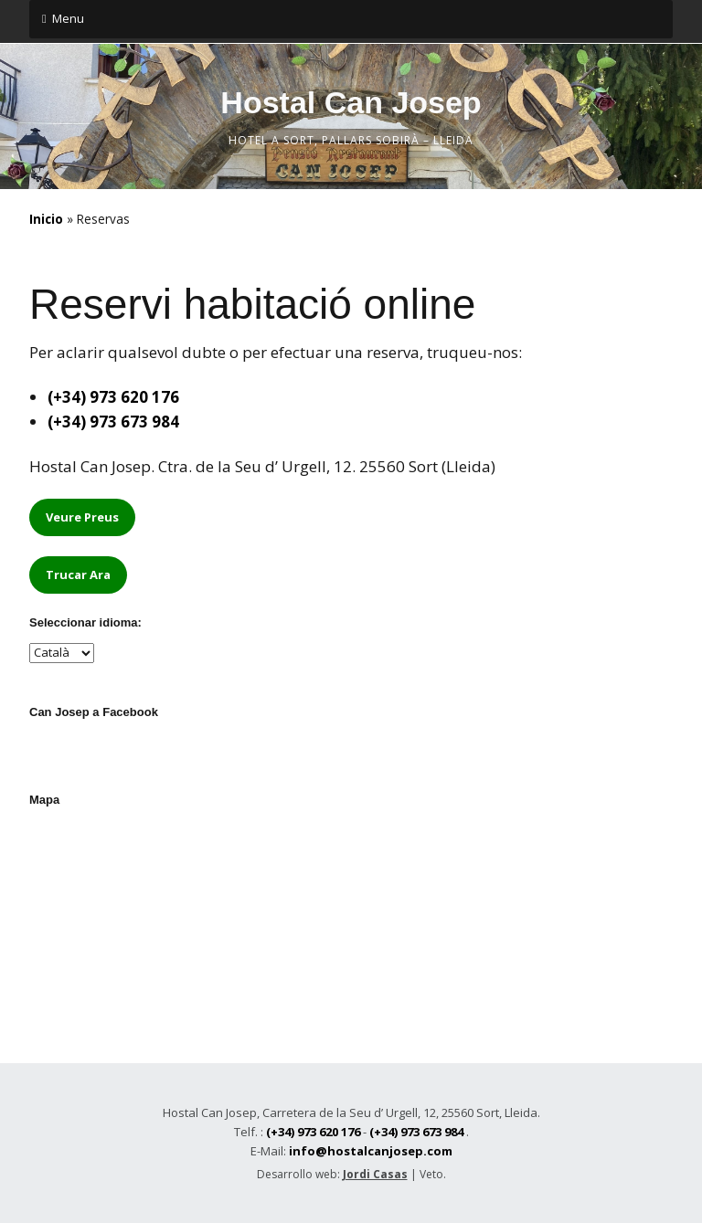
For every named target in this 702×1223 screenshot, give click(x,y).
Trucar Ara (78, 574)
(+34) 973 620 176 (113, 396)
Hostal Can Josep (350, 102)
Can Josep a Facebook (93, 712)
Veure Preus (82, 517)
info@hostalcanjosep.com (370, 1151)
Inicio (46, 218)
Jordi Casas (375, 1174)
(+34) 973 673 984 (113, 421)
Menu (68, 18)
